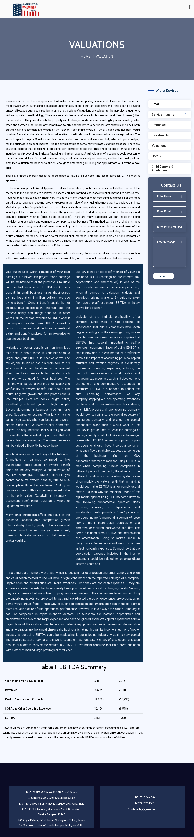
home (85, 56)
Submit (163, 276)
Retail (156, 104)
